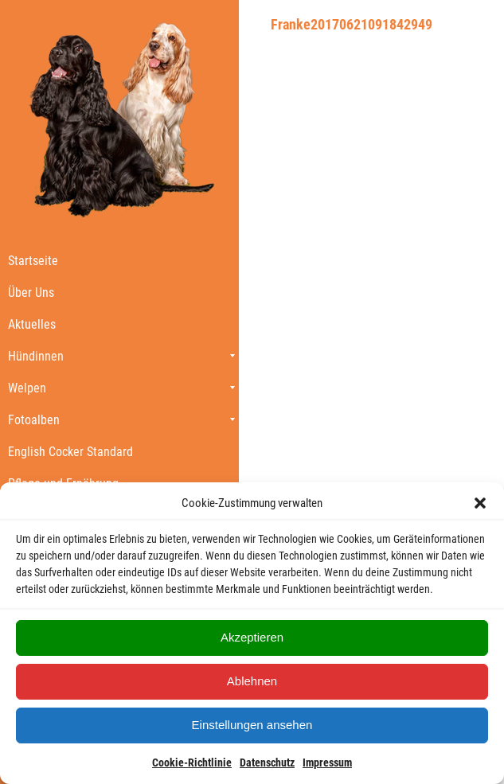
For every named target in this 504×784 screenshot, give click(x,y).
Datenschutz (267, 762)
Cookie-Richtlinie (192, 762)
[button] (480, 503)
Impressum (327, 762)
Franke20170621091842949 (351, 25)
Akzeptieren (252, 637)
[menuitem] (119, 260)
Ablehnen (252, 681)
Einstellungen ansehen (252, 724)
